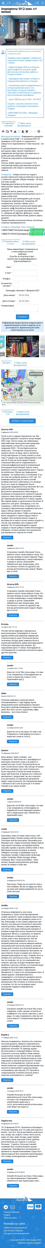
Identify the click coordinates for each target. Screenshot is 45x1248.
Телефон (7, 279)
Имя (9, 267)
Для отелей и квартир (13, 1230)
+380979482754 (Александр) (15, 230)
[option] (22, 30)
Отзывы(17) (8, 413)
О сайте (7, 1215)
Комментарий (7, 307)
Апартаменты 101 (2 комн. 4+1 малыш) (19, 10)
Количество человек (6, 284)
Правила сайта (10, 1218)
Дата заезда (10, 295)
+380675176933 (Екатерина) (15, 234)
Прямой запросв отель (11, 242)
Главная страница (11, 1212)
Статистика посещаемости (15, 1228)
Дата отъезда (9, 301)
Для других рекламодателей (16, 1233)
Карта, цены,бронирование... (24, 124)
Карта (6, 363)
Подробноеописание (8, 124)
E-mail (8, 273)
